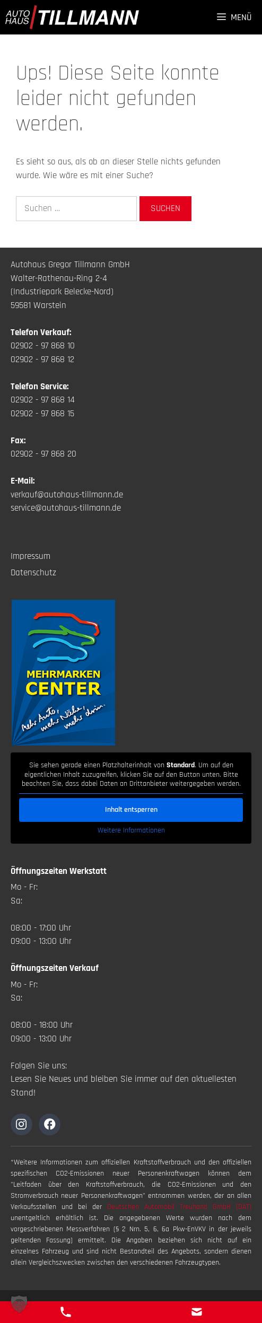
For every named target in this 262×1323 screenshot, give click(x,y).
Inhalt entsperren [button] (131, 809)
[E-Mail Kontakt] (196, 1312)
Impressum (30, 556)
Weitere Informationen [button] (131, 830)
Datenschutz (33, 573)
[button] (19, 1304)
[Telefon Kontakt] (65, 1312)
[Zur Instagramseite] (21, 1124)
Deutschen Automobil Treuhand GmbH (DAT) (179, 1207)
